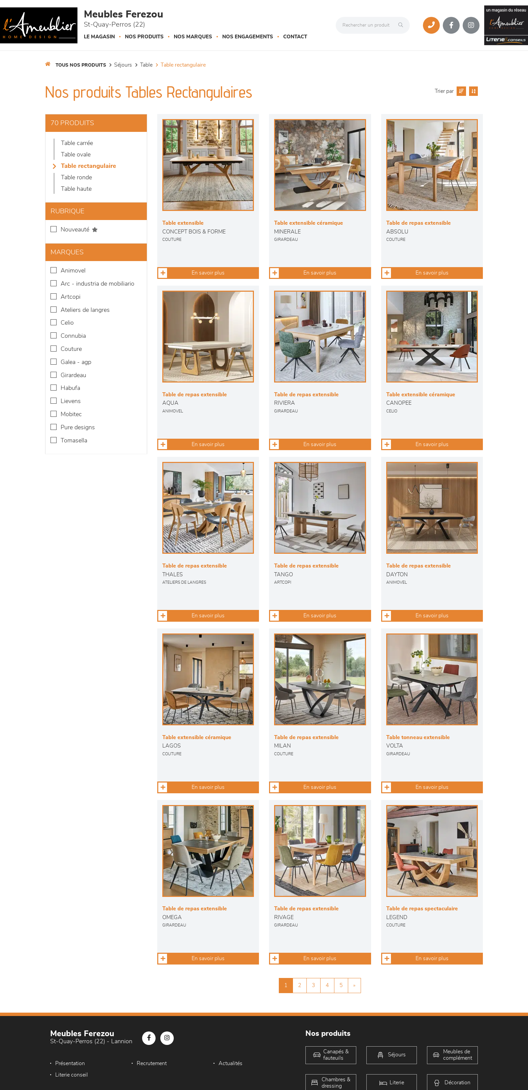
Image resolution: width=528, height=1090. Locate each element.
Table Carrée (77, 143)
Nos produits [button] (144, 36)
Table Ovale (76, 155)
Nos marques (193, 36)
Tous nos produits (81, 65)
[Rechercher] (402, 25)
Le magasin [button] (99, 36)
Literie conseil (71, 1075)
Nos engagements (247, 36)
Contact (295, 36)
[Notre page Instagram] (471, 25)
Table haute (76, 189)
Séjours (123, 65)
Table (146, 65)
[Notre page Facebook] (451, 25)
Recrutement (150, 1063)
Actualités (227, 1063)
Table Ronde (76, 178)
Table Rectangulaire (183, 65)
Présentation (70, 1063)
